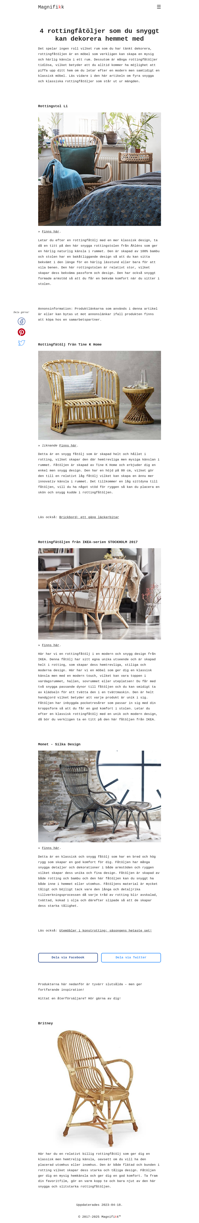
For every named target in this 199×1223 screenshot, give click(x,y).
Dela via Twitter (131, 957)
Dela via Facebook (68, 957)
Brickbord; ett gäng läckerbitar (89, 517)
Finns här (50, 231)
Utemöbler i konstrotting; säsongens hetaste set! (105, 930)
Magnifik (51, 7)
